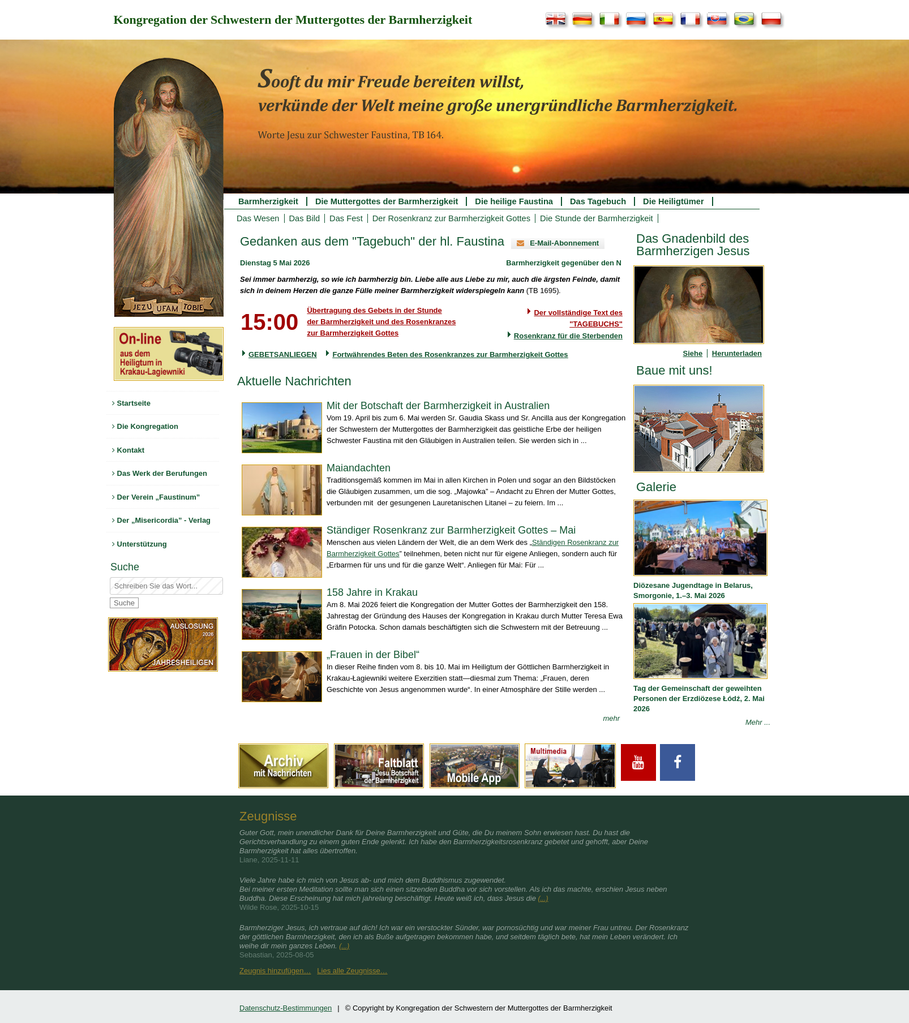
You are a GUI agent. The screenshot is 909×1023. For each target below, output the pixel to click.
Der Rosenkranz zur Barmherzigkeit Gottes (451, 218)
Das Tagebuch (598, 201)
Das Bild (304, 218)
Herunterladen (737, 353)
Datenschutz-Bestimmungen (285, 1008)
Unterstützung (139, 544)
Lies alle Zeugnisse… (352, 970)
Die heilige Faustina (514, 201)
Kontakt (128, 450)
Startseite (131, 403)
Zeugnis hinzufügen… (275, 970)
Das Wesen (258, 218)
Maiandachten (359, 468)
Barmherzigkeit (268, 201)
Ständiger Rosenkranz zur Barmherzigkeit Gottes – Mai (451, 530)
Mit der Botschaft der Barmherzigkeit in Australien (438, 405)
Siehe (693, 353)
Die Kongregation (145, 426)
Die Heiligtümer (673, 201)
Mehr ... (757, 722)
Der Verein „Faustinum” (156, 497)
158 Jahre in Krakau (372, 592)
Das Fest (346, 218)
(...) (543, 898)
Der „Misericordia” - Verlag (161, 520)
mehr (611, 718)
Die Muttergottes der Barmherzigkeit (386, 201)
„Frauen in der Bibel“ (373, 654)
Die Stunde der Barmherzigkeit (596, 218)
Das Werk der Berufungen (159, 473)
